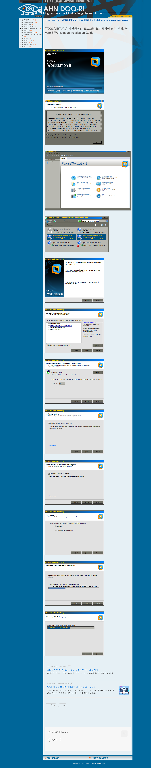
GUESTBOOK (80, 1)
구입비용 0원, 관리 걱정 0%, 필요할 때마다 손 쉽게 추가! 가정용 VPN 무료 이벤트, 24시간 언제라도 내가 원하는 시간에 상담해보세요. (80, 691)
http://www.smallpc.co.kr (57, 667)
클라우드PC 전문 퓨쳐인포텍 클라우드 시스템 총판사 (72, 670)
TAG (51, 1)
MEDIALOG (58, 1)
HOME (46, 1)
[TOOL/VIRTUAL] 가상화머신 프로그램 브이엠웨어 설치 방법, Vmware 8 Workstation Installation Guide (91, 20)
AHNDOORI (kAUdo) (59, 731)
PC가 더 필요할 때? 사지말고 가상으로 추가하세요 (71, 687)
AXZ (82, 763)
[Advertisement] (87, 718)
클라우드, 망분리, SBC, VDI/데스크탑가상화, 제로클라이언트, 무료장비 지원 (80, 673)
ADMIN (89, 1)
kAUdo (102, 763)
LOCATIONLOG (69, 1)
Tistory (88, 763)
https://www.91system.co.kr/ (58, 684)
